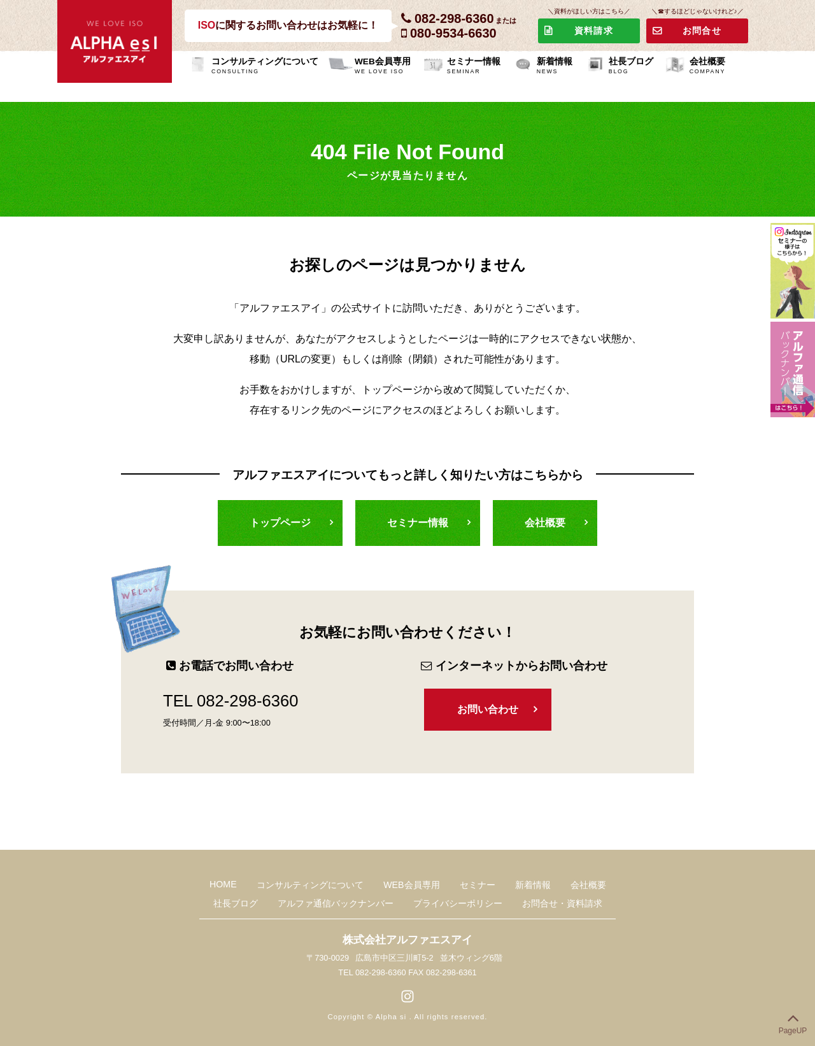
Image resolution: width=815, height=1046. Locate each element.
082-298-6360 (454, 18)
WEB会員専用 (383, 66)
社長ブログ (631, 66)
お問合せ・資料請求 (561, 903)
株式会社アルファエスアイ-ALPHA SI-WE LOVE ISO (114, 41)
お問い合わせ (487, 709)
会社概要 (707, 66)
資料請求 (593, 30)
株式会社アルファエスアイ (407, 939)
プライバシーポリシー (457, 903)
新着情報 (554, 66)
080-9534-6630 (453, 33)
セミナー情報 (473, 66)
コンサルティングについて (264, 66)
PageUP (793, 1021)
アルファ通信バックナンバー (335, 903)
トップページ (280, 522)
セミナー (477, 884)
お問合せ (702, 30)
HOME (224, 883)
